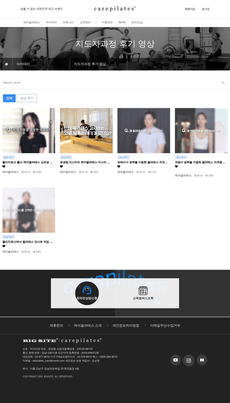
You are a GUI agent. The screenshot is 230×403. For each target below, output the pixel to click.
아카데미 (51, 22)
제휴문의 (56, 325)
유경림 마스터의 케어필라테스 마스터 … (85, 164)
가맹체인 (107, 22)
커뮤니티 (68, 22)
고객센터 (85, 22)
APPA (122, 22)
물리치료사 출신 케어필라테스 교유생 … (27, 164)
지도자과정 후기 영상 (90, 64)
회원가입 (190, 8)
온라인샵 (137, 22)
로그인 (206, 8)
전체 (9, 98)
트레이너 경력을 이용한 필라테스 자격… (142, 164)
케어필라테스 (31, 22)
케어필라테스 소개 (88, 325)
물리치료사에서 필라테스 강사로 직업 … (27, 243)
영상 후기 (27, 98)
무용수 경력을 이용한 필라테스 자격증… (200, 164)
